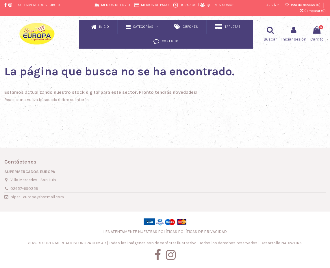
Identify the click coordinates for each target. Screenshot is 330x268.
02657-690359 (24, 188)
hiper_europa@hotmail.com (37, 196)
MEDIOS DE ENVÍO (115, 5)
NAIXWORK (291, 243)
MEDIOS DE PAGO (155, 5)
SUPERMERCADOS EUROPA (39, 5)
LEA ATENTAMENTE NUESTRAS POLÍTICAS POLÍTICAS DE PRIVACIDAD (165, 231)
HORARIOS (188, 5)
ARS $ (272, 5)
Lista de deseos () (303, 5)
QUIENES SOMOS (221, 5)
